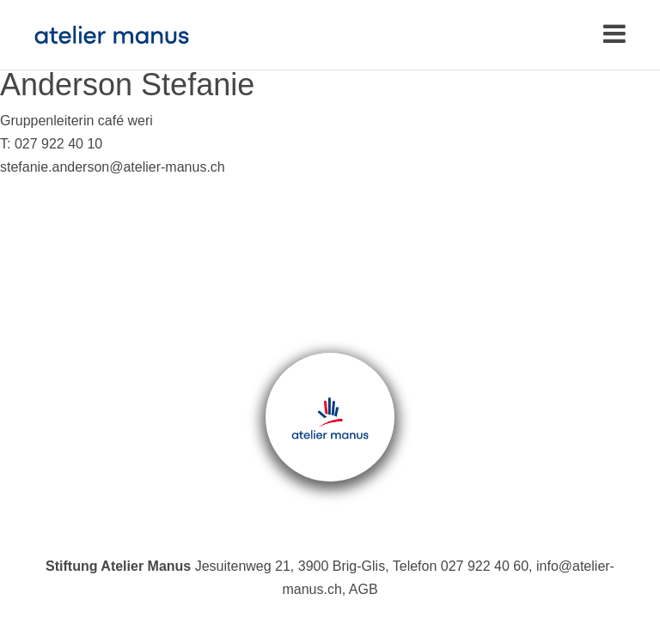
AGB (363, 589)
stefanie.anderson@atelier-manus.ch (112, 167)
